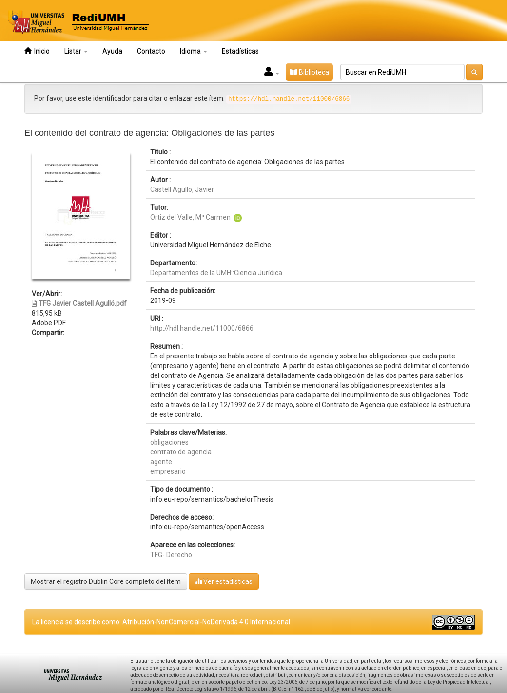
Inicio (37, 51)
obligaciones (169, 442)
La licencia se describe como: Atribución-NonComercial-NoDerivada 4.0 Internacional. (162, 622)
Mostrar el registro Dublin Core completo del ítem (106, 581)
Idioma (193, 51)
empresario (168, 471)
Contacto (151, 51)
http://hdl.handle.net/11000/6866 (202, 328)
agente (161, 462)
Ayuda (112, 51)
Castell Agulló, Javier (182, 189)
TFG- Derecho (171, 555)
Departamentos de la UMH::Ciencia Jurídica (216, 273)
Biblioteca (309, 72)
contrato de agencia (181, 452)
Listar (76, 51)
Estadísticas (240, 51)
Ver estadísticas (224, 581)
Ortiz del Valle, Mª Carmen (190, 217)
